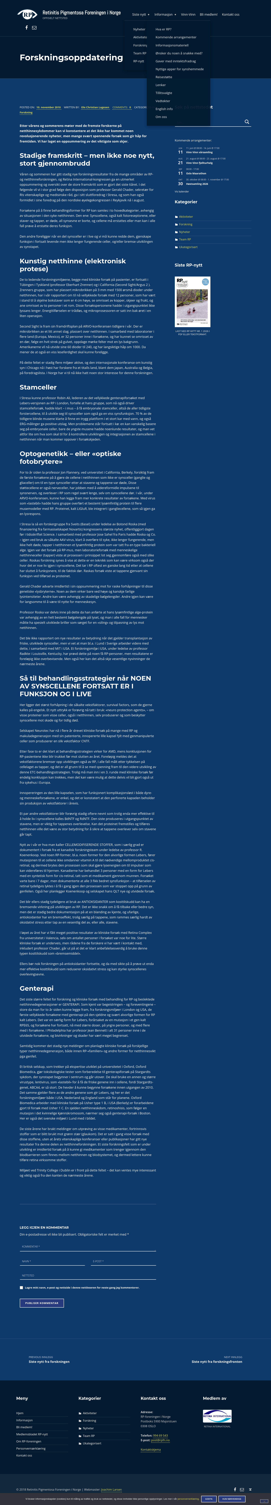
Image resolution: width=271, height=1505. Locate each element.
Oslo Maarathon (196, 173)
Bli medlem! (209, 14)
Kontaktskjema (151, 1450)
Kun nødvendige (232, 1499)
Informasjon (165, 14)
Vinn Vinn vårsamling (199, 152)
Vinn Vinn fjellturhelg (199, 163)
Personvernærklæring (30, 1448)
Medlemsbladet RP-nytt (32, 1434)
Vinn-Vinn (188, 14)
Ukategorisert (188, 247)
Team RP (185, 239)
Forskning (26, 112)
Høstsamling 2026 (197, 184)
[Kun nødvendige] (264, 1501)
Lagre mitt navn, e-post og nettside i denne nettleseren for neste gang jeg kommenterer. (82, 1287)
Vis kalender (182, 191)
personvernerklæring (188, 1499)
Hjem (19, 1413)
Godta (209, 1499)
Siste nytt (141, 14)
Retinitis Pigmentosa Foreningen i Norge (82, 12)
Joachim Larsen (111, 1489)
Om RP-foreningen (28, 1441)
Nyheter (184, 232)
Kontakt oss (230, 14)
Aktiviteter (186, 217)
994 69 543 (160, 1435)
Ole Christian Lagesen (95, 107)
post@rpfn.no (160, 1440)
